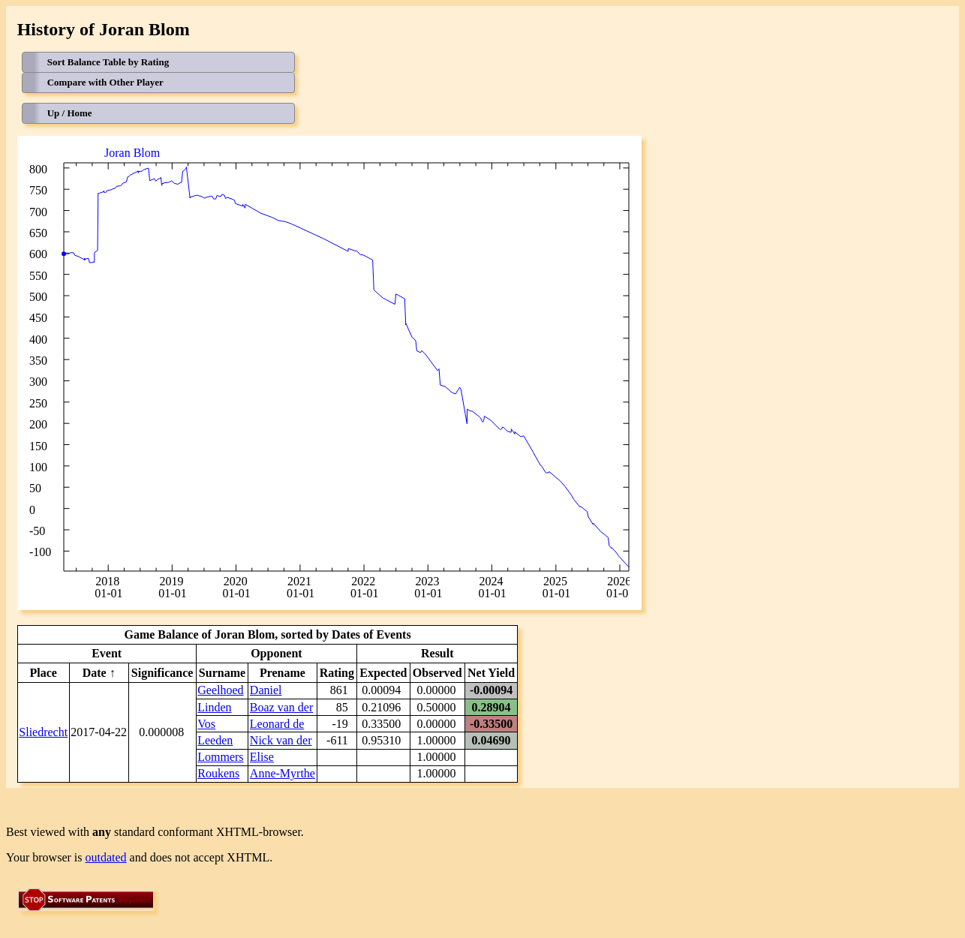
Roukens (218, 773)
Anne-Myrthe (282, 773)
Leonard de (277, 723)
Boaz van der (281, 707)
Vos (206, 723)
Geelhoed (220, 690)
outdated (106, 857)
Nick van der (281, 740)
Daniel (266, 690)
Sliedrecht (43, 732)
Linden (214, 707)
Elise (262, 756)
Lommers (220, 756)
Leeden (215, 740)
